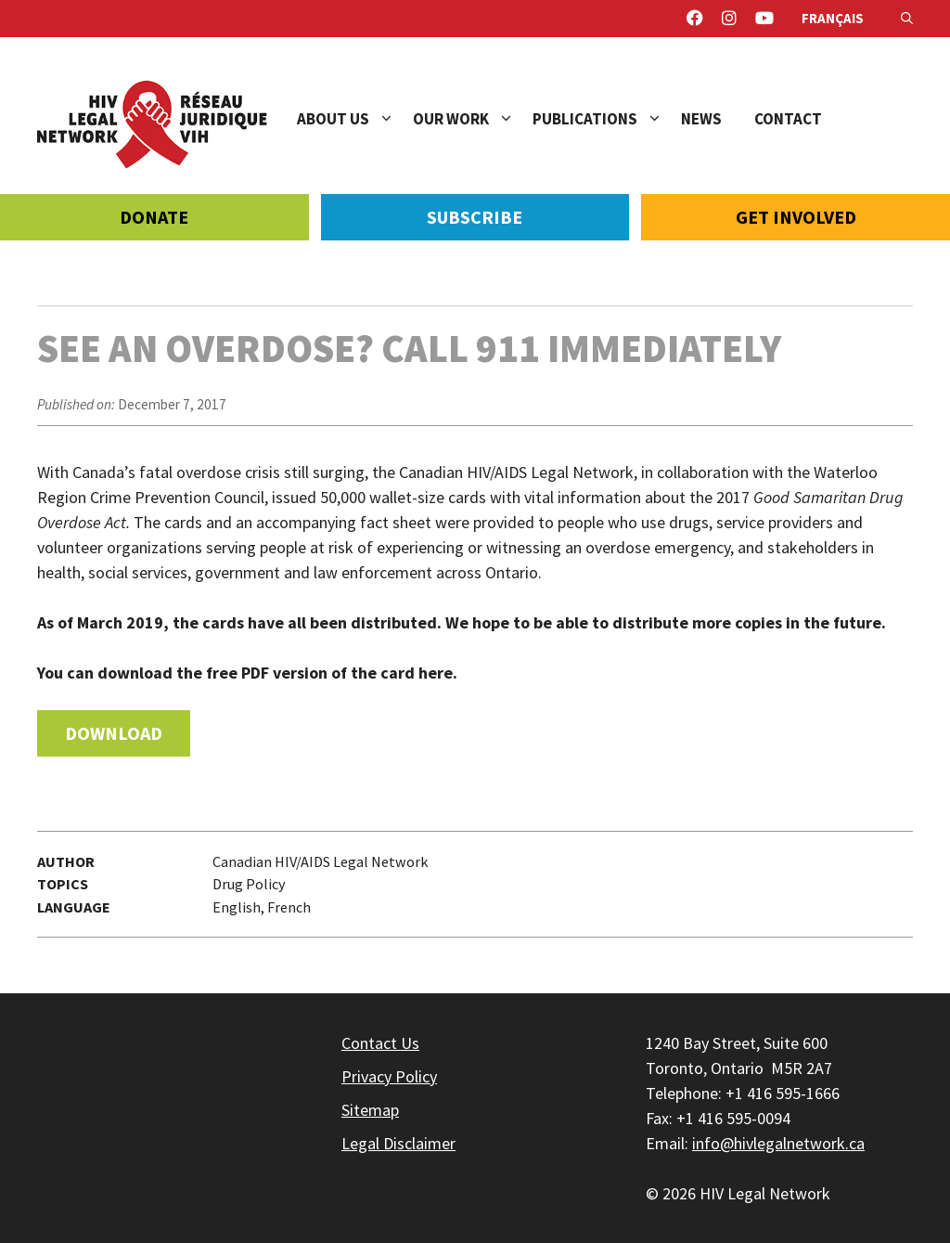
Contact (788, 119)
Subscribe (474, 216)
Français (833, 18)
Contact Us (380, 1043)
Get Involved (796, 216)
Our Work (473, 119)
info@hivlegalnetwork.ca (778, 1143)
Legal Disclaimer (398, 1143)
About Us (355, 119)
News (701, 119)
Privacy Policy (389, 1076)
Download (113, 733)
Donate (154, 216)
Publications (607, 119)
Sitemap (370, 1109)
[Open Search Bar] (906, 18)
